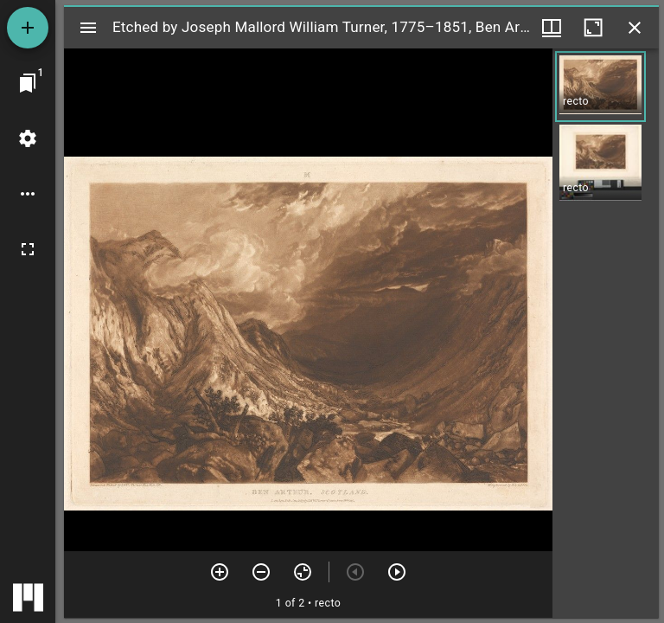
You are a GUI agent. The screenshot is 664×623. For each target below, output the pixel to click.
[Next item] (397, 572)
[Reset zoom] (302, 572)
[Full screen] (27, 249)
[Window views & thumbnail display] (551, 27)
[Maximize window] (593, 27)
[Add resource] (27, 27)
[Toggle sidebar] (88, 27)
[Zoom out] (261, 572)
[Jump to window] (27, 83)
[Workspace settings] (27, 138)
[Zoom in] (219, 572)
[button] (600, 86)
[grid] (605, 333)
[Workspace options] (27, 194)
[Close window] (634, 27)
